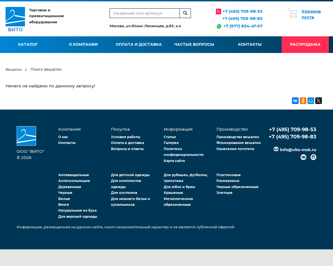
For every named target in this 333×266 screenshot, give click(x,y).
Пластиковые (228, 175)
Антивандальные (73, 175)
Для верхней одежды (77, 216)
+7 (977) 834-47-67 (243, 26)
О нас (63, 137)
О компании (83, 44)
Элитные (224, 193)
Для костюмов (124, 193)
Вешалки (14, 69)
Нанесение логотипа (235, 149)
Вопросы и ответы (127, 149)
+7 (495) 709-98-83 (242, 18)
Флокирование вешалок (238, 143)
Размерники (227, 181)
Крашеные (173, 193)
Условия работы (125, 137)
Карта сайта (174, 161)
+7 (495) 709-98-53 (243, 11)
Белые (64, 199)
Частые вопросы (194, 44)
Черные (65, 193)
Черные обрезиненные (237, 187)
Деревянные (69, 187)
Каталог (28, 44)
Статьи (170, 137)
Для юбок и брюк (179, 187)
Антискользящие (74, 181)
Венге (63, 204)
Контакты (250, 44)
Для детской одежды (130, 175)
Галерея (171, 143)
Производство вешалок (237, 137)
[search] (185, 13)
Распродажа (305, 44)
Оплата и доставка (139, 44)
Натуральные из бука (77, 210)
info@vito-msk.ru (298, 149)
